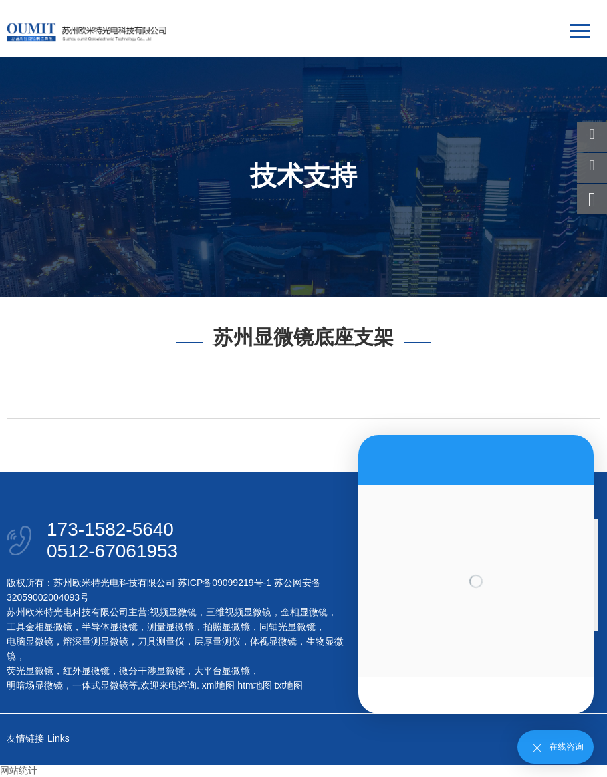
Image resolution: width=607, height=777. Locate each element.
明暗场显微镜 (35, 685)
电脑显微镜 (30, 641)
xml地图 (218, 685)
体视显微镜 (273, 641)
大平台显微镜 (222, 670)
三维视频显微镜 (238, 612)
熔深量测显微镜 (95, 641)
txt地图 (289, 685)
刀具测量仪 (161, 641)
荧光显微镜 (30, 670)
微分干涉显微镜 (152, 670)
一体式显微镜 (100, 685)
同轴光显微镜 (287, 626)
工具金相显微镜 (39, 626)
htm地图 (254, 685)
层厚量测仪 (217, 641)
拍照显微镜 (226, 626)
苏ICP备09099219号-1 (224, 582)
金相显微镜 (304, 612)
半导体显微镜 (110, 626)
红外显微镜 (86, 670)
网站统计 (18, 770)
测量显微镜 (170, 626)
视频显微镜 (173, 612)
